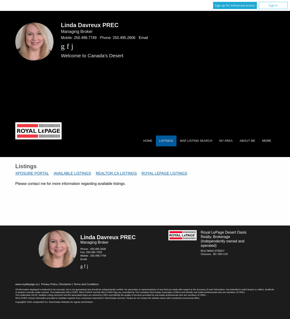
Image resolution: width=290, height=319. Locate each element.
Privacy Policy (49, 284)
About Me (247, 140)
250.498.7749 (85, 38)
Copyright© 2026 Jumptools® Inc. (31, 302)
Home (147, 140)
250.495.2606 (124, 38)
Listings (166, 140)
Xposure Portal (32, 173)
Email (143, 38)
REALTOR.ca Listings (116, 173)
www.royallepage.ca (26, 284)
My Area (226, 140)
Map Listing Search (196, 140)
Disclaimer (66, 284)
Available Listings (72, 173)
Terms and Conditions (86, 284)
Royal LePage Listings (164, 173)
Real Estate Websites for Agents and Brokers (71, 302)
